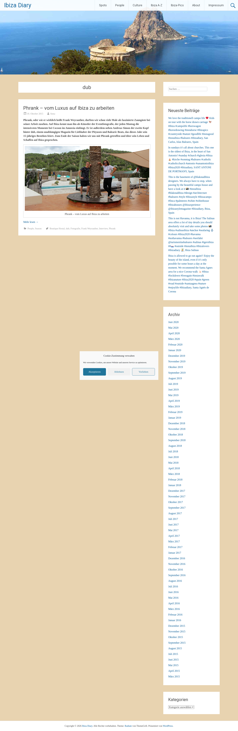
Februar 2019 (175, 412)
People (119, 5)
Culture (137, 5)
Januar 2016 (174, 620)
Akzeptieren (94, 371)
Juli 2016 (173, 586)
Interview (103, 228)
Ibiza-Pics (177, 5)
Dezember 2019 (176, 355)
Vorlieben (143, 371)
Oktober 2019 (175, 367)
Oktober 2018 (175, 434)
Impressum (216, 5)
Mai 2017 (173, 530)
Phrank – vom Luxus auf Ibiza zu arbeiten (68, 108)
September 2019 (176, 372)
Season (38, 228)
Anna (52, 114)
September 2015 (176, 642)
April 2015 (174, 670)
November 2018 (176, 429)
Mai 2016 (173, 597)
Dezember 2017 (176, 490)
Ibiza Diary (17, 5)
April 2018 (174, 468)
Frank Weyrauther (89, 228)
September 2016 (176, 575)
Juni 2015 (173, 659)
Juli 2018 (173, 451)
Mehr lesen (31, 222)
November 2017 (176, 496)
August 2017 (175, 513)
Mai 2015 (173, 665)
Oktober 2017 (175, 502)
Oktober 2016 (175, 569)
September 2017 (176, 507)
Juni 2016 (173, 592)
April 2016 (174, 603)
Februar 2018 (175, 479)
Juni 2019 (173, 389)
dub (67, 228)
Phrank (112, 228)
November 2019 (176, 361)
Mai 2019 (173, 395)
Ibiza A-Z (156, 5)
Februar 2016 (175, 614)
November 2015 (176, 631)
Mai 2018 (173, 462)
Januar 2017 (174, 552)
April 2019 (174, 400)
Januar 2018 (174, 485)
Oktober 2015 (175, 637)
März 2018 (174, 474)
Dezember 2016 (176, 558)
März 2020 (174, 339)
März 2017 (174, 541)
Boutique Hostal (57, 228)
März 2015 (174, 676)
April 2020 (174, 333)
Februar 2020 (175, 344)
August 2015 (175, 648)
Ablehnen (119, 371)
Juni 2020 (173, 322)
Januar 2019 (174, 417)
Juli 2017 (173, 519)
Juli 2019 (173, 384)
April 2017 (174, 535)
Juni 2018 (173, 457)
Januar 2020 (174, 350)
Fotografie (75, 228)
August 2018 (175, 445)
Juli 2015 (173, 654)
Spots (103, 5)
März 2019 (174, 406)
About (196, 5)
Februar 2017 (175, 547)
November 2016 (176, 564)
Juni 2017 (173, 524)
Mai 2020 (173, 327)
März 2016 (174, 609)
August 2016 (175, 580)
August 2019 (175, 378)
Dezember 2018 (176, 423)
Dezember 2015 (176, 625)
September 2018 (176, 440)
